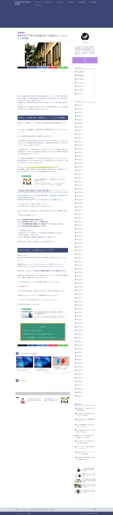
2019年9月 (79, 377)
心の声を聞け (70, 2)
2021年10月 (80, 286)
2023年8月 (79, 207)
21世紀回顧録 (86, 71)
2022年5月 (79, 261)
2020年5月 (79, 348)
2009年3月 (79, 392)
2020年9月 (79, 334)
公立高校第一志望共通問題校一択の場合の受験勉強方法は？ (86, 458)
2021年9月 (79, 290)
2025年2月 (79, 148)
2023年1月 (79, 232)
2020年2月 (79, 359)
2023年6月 (79, 214)
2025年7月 (79, 130)
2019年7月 (79, 385)
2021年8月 (79, 294)
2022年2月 (79, 272)
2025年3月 (79, 145)
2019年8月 (79, 381)
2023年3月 (79, 225)
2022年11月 (80, 239)
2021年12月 (80, 279)
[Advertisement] (56, 18)
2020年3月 (79, 356)
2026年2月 (79, 108)
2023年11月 (80, 196)
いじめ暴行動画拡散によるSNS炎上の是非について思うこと (86, 425)
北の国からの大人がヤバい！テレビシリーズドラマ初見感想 (86, 453)
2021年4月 (79, 308)
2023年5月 (79, 217)
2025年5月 (79, 138)
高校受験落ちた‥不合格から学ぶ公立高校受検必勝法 (86, 409)
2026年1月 (79, 112)
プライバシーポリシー (21, 513)
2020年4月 (79, 352)
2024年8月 (79, 170)
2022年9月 (79, 246)
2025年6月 (79, 134)
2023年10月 (80, 199)
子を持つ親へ (60, 2)
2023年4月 (79, 221)
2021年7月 (79, 297)
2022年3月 (79, 268)
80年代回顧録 (92, 2)
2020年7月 (79, 341)
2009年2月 (79, 396)
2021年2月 (79, 316)
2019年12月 (80, 366)
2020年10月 (80, 330)
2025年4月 (79, 141)
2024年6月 (79, 177)
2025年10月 (80, 119)
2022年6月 (79, 257)
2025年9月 (79, 123)
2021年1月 (79, 319)
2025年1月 (79, 152)
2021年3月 (79, 312)
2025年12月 (80, 116)
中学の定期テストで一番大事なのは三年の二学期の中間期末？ (86, 442)
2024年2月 (79, 188)
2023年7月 (79, 210)
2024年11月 (80, 159)
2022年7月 (79, 254)
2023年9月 (79, 203)
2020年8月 (79, 337)
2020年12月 (80, 323)
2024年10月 (80, 163)
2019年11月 (80, 370)
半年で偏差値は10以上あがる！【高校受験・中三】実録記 (86, 431)
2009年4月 (79, 388)
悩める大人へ (49, 2)
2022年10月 (80, 243)
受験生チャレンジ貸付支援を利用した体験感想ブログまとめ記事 (86, 436)
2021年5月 (79, 305)
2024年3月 (79, 185)
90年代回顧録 (81, 2)
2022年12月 (80, 236)
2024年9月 (79, 167)
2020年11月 (80, 326)
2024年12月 (80, 156)
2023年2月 (79, 228)
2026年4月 (79, 105)
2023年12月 (80, 192)
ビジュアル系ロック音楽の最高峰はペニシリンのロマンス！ (86, 447)
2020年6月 (79, 345)
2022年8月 (79, 250)
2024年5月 (79, 181)
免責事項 (29, 513)
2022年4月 (79, 265)
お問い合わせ (38, 5)
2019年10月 (80, 374)
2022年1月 (79, 276)
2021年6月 (79, 301)
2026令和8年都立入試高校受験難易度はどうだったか (86, 420)
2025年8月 (79, 127)
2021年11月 (80, 283)
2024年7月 (79, 174)
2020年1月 (79, 363)
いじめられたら (39, 2)
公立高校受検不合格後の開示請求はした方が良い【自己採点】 (86, 414)
